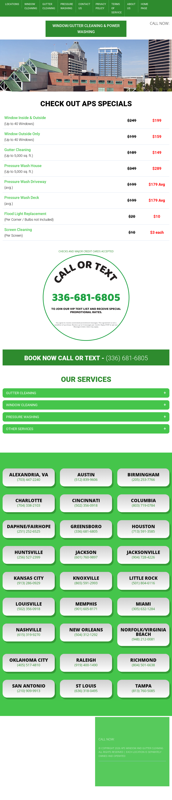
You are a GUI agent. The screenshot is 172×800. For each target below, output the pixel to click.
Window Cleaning (30, 6)
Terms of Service (116, 8)
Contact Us (84, 6)
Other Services (19, 429)
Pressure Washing (66, 6)
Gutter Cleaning (48, 6)
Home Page (144, 6)
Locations (12, 4)
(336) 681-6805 (127, 358)
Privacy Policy (101, 6)
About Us (131, 6)
